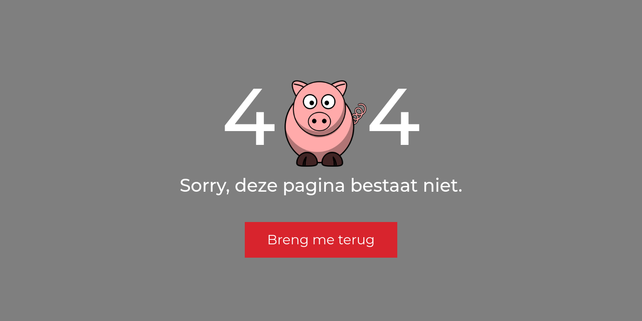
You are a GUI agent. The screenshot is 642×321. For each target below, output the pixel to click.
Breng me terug (320, 239)
